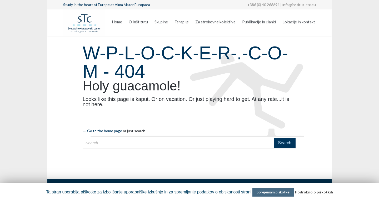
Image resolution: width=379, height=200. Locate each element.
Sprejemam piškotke (273, 192)
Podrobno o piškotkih (314, 192)
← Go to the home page (102, 131)
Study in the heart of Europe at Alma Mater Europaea (106, 4)
